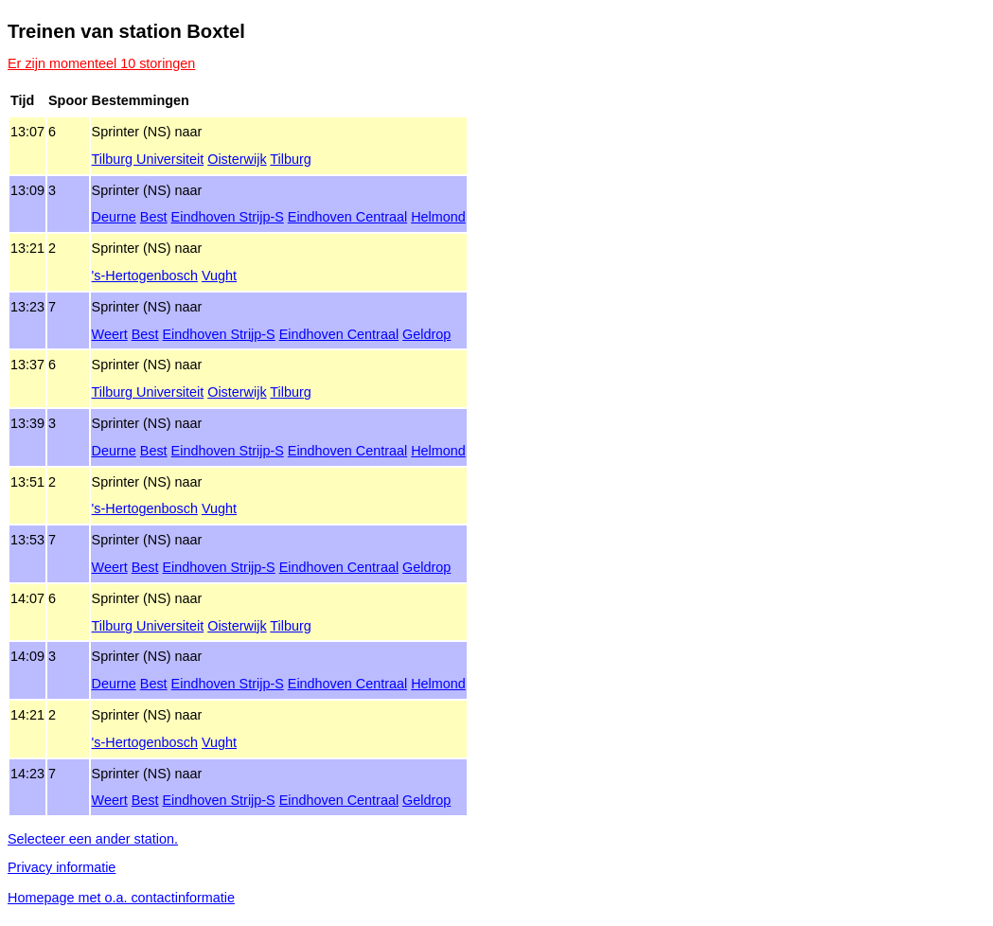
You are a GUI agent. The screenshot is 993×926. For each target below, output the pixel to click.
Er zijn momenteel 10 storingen (101, 63)
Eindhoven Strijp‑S (227, 216)
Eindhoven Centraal (347, 216)
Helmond (438, 216)
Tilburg (290, 159)
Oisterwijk (236, 159)
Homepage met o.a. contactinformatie (121, 897)
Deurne (114, 216)
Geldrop (426, 334)
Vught (219, 275)
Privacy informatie (61, 867)
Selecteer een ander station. (93, 838)
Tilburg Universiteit (148, 159)
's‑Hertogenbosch (145, 275)
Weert (110, 334)
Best (154, 216)
